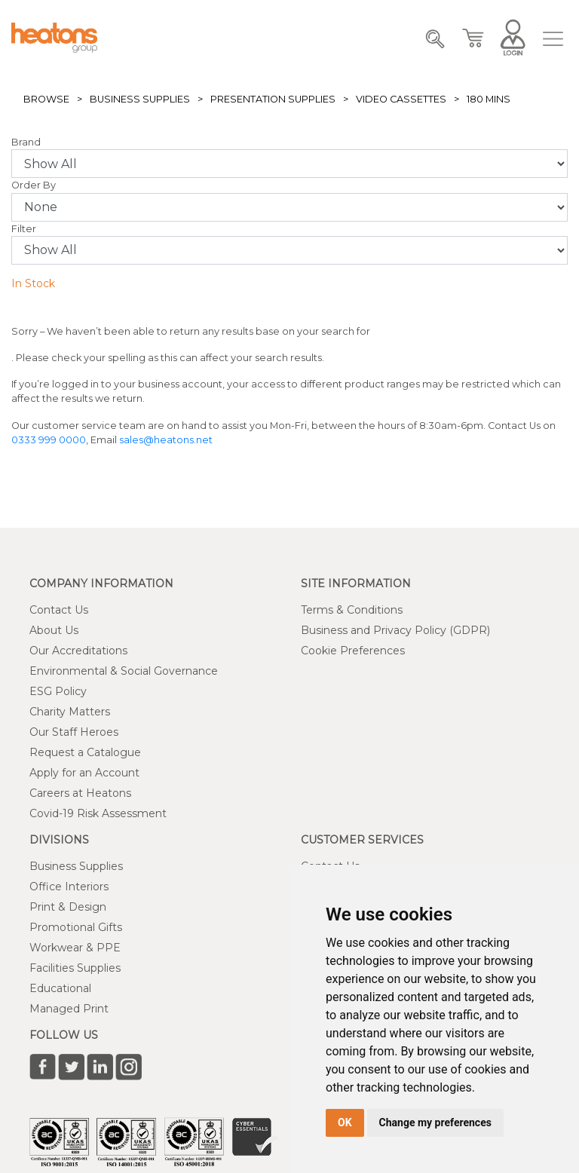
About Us (53, 630)
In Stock (33, 283)
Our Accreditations (78, 650)
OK (345, 1122)
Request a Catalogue (85, 752)
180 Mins (488, 99)
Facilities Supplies (75, 968)
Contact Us (58, 610)
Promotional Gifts (75, 927)
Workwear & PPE (75, 947)
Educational (60, 988)
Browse (46, 99)
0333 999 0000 (48, 440)
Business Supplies (140, 99)
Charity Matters (69, 711)
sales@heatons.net (166, 440)
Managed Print (69, 1008)
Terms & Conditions (352, 610)
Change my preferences (435, 1122)
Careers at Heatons (80, 793)
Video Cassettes (401, 99)
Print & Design (67, 907)
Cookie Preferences (353, 650)
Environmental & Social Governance (123, 671)
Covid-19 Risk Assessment (98, 813)
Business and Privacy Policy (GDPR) (395, 630)
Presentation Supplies (272, 99)
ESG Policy (58, 691)
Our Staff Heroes (73, 732)
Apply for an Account (84, 772)
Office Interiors (69, 886)
